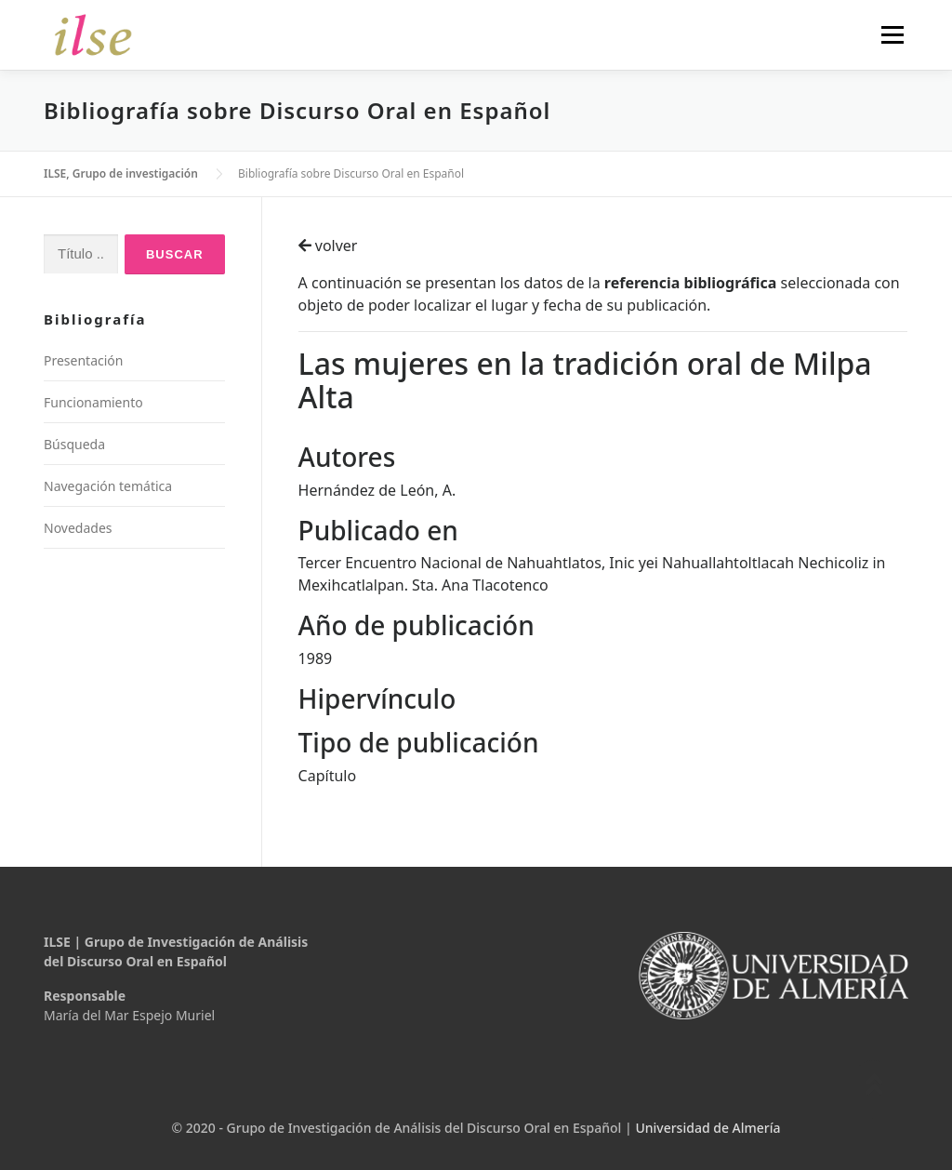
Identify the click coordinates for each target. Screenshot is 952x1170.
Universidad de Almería (707, 1128)
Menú (892, 34)
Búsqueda (74, 444)
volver (328, 245)
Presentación (83, 360)
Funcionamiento (93, 402)
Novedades (78, 528)
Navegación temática (108, 486)
